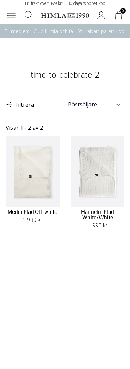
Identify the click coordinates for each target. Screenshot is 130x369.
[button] (11, 15)
